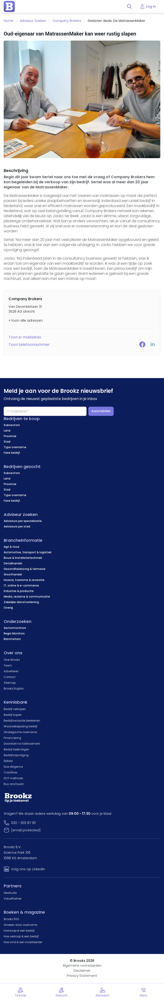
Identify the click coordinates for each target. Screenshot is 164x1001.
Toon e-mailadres (25, 337)
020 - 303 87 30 (23, 822)
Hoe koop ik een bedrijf (19, 931)
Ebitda (8, 761)
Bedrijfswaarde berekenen (22, 721)
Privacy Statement (82, 976)
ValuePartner (12, 898)
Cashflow (10, 772)
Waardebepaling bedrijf (20, 726)
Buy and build (14, 784)
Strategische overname (20, 732)
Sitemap (10, 683)
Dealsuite (10, 893)
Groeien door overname (20, 925)
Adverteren (11, 671)
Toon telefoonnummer (29, 344)
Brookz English (14, 688)
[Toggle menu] (143, 992)
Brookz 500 (11, 919)
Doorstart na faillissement (22, 744)
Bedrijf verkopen (15, 709)
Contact (9, 677)
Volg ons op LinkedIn (28, 869)
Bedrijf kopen (13, 715)
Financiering (12, 738)
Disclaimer (82, 970)
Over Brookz (12, 660)
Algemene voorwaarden (82, 965)
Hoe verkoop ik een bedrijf (21, 936)
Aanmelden (101, 411)
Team (8, 665)
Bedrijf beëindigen (16, 749)
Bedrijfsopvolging (16, 755)
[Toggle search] (129, 6)
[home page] (9, 6)
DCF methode (13, 778)
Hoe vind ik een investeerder (23, 942)
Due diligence (13, 767)
